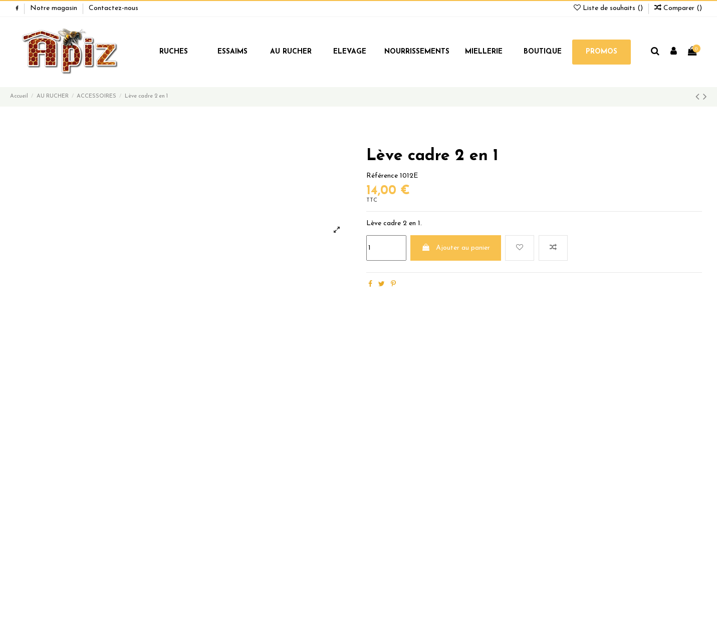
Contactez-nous (113, 8)
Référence (382, 176)
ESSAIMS (232, 52)
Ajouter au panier (455, 248)
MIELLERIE (484, 52)
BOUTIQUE (543, 52)
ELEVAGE (349, 52)
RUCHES (173, 52)
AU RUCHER (291, 52)
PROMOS (601, 52)
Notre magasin (54, 8)
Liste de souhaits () (609, 8)
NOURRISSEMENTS (416, 52)
